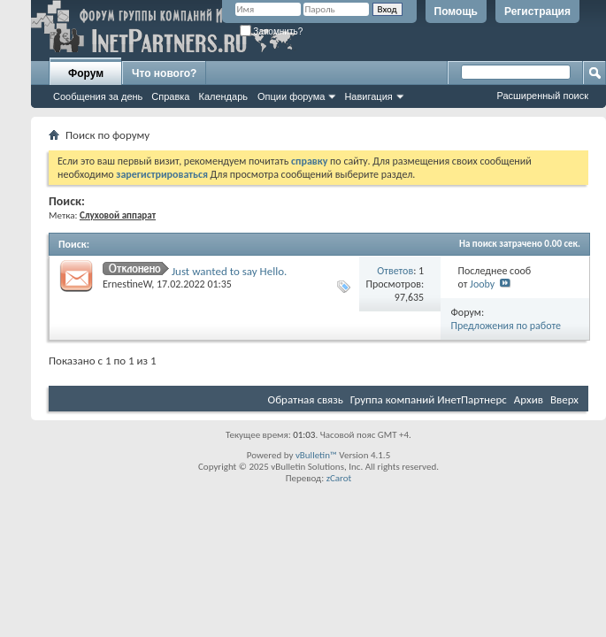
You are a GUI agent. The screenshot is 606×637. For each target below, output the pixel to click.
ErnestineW (127, 284)
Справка (170, 96)
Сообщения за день (97, 96)
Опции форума (291, 96)
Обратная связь (305, 399)
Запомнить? (271, 31)
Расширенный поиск (542, 95)
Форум (86, 73)
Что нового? (164, 73)
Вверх (564, 399)
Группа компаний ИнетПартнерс (428, 399)
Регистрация (537, 11)
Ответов (395, 271)
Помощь (456, 11)
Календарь (223, 96)
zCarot (339, 478)
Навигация (368, 96)
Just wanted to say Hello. (229, 271)
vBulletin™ (316, 455)
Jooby (482, 284)
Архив (528, 399)
